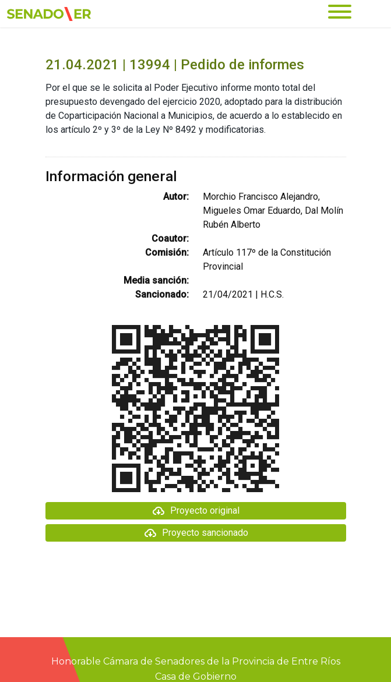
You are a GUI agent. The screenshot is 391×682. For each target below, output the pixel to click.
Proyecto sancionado (195, 533)
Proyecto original (195, 511)
